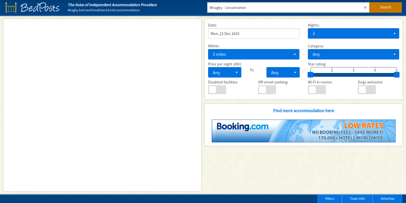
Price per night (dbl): (225, 64)
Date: (212, 25)
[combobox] (353, 33)
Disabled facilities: (223, 82)
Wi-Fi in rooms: (320, 82)
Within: (214, 45)
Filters (329, 198)
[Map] (102, 105)
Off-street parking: (273, 82)
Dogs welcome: (370, 82)
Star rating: (317, 64)
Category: (316, 45)
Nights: (313, 25)
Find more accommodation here (303, 110)
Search (385, 7)
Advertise (387, 198)
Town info (357, 198)
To (252, 69)
